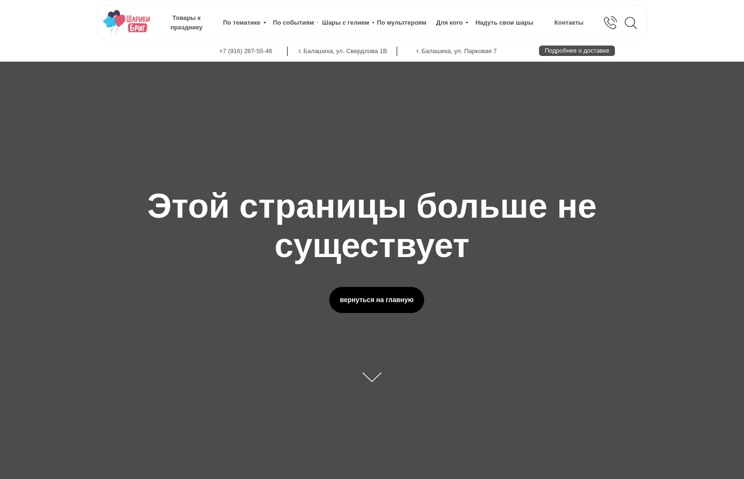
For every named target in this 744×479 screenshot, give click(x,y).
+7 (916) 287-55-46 (245, 51)
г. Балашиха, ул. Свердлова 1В (342, 51)
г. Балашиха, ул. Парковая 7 (457, 51)
